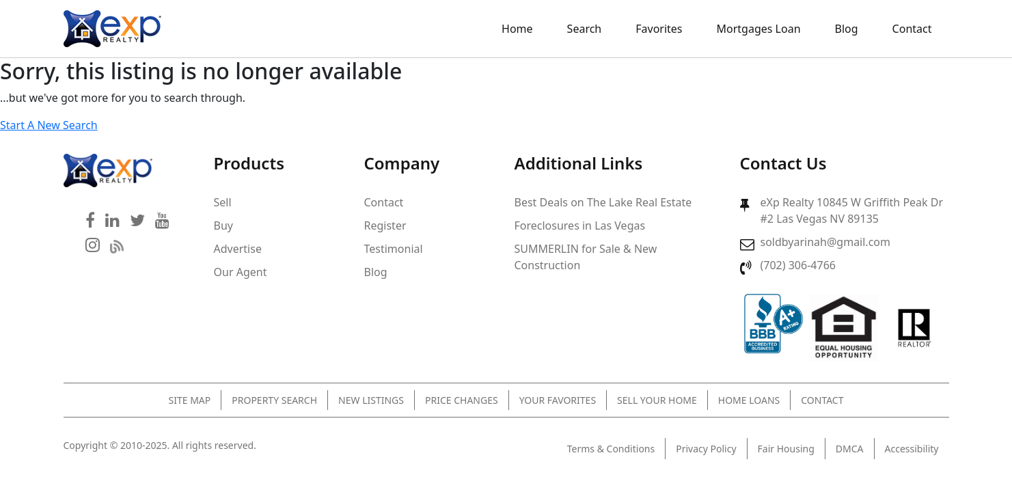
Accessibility (912, 448)
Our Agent (240, 271)
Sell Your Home (657, 400)
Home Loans (749, 400)
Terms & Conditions (611, 448)
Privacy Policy (706, 448)
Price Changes (461, 400)
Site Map (190, 400)
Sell (223, 202)
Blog (846, 28)
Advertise (238, 248)
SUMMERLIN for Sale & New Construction (586, 257)
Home (517, 28)
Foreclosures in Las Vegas (580, 225)
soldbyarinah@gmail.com (825, 241)
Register (385, 225)
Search (584, 28)
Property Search (274, 400)
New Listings (371, 400)
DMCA (850, 448)
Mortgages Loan (759, 28)
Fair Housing (786, 448)
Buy (223, 225)
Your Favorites (557, 400)
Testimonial (393, 248)
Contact (912, 28)
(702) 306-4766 (798, 265)
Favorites (658, 28)
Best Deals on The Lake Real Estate (603, 202)
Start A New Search (49, 125)
